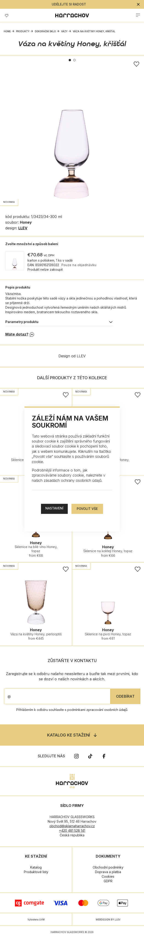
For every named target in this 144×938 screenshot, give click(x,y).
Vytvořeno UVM (36, 919)
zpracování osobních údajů (106, 710)
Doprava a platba (108, 872)
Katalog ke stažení (68, 735)
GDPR (108, 881)
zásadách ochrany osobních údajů (72, 480)
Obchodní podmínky (108, 867)
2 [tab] (74, 60)
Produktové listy (36, 872)
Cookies (108, 876)
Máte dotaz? (16, 334)
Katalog (36, 867)
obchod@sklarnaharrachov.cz (72, 826)
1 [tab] (70, 60)
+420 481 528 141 (72, 830)
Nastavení (54, 508)
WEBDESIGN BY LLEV (108, 919)
